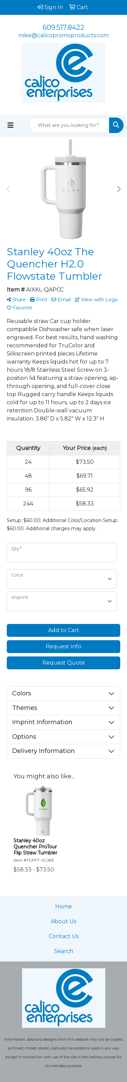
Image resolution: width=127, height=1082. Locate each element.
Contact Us (64, 936)
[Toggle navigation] (10, 125)
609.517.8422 (63, 27)
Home (63, 906)
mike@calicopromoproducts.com (63, 35)
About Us (63, 921)
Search (63, 951)
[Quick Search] (69, 125)
